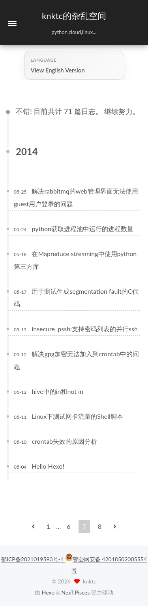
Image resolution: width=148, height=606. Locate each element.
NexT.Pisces (75, 592)
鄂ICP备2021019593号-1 (33, 559)
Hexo (48, 592)
